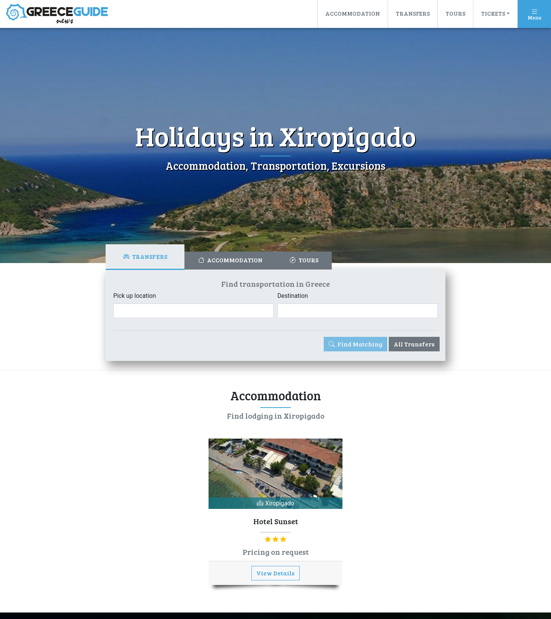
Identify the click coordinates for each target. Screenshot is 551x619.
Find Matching (355, 344)
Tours (455, 13)
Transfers (413, 13)
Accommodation (352, 13)
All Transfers (414, 344)
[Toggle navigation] (534, 14)
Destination (292, 295)
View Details (275, 573)
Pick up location (134, 295)
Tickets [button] (493, 13)
